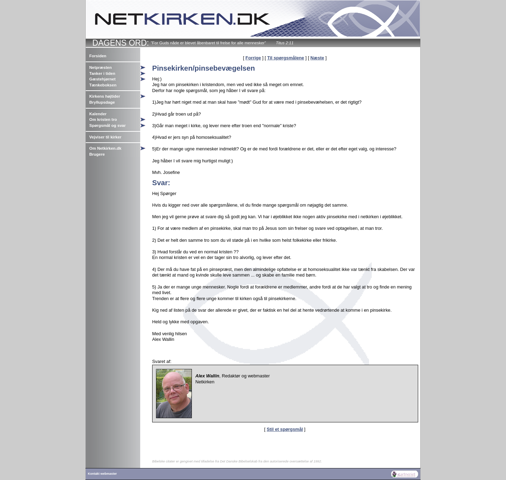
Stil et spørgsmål (285, 429)
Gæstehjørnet (102, 79)
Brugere (97, 154)
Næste (317, 57)
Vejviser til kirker (105, 137)
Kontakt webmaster (102, 473)
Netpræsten (100, 67)
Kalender (97, 114)
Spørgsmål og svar (107, 125)
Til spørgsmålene (285, 57)
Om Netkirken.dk (105, 148)
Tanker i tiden (102, 73)
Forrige (253, 57)
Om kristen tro (103, 119)
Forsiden (97, 56)
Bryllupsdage (102, 102)
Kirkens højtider (104, 96)
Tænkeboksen (102, 85)
